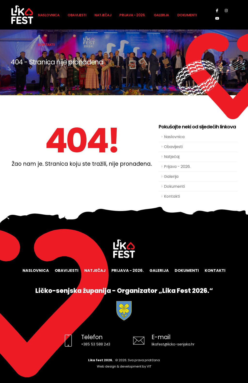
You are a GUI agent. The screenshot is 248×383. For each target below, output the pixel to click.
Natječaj (102, 15)
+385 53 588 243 (95, 344)
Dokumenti (187, 15)
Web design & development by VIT (124, 366)
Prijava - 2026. (132, 15)
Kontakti (46, 44)
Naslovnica (48, 15)
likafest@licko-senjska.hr (173, 344)
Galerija (161, 15)
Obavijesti (77, 15)
